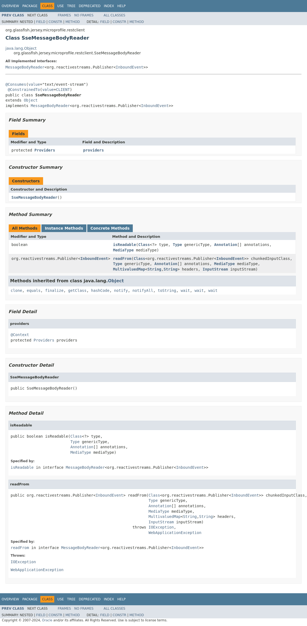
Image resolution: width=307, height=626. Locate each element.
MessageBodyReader (24, 67)
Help (121, 6)
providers (93, 150)
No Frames (84, 15)
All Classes (114, 15)
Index (109, 6)
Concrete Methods (110, 228)
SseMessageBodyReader (34, 197)
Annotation (225, 244)
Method (72, 22)
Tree (71, 6)
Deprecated (90, 6)
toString (167, 290)
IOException (161, 527)
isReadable (124, 244)
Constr (55, 22)
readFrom (122, 258)
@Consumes (15, 84)
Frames (64, 15)
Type (177, 244)
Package (29, 6)
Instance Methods (64, 228)
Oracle (47, 620)
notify (121, 290)
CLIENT (63, 89)
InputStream (215, 269)
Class (144, 244)
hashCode (100, 290)
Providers (44, 150)
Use (60, 6)
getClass (77, 290)
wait (185, 290)
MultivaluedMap (129, 269)
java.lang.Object (21, 48)
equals (34, 290)
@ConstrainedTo (24, 89)
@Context (20, 335)
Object (31, 100)
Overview (10, 6)
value (34, 84)
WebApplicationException (175, 532)
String (154, 269)
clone (16, 290)
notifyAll (143, 290)
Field (40, 22)
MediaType (123, 250)
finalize (54, 290)
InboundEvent (129, 67)
